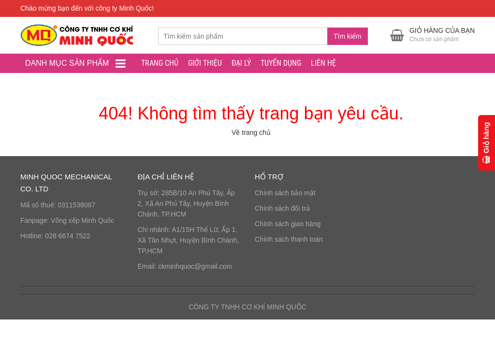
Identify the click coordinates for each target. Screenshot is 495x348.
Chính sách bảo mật (285, 193)
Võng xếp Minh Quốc (82, 220)
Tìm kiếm (348, 36)
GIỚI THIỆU (205, 63)
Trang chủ (159, 63)
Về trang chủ (251, 132)
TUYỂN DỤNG (281, 63)
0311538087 (76, 205)
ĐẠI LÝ (241, 63)
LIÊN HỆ (323, 63)
